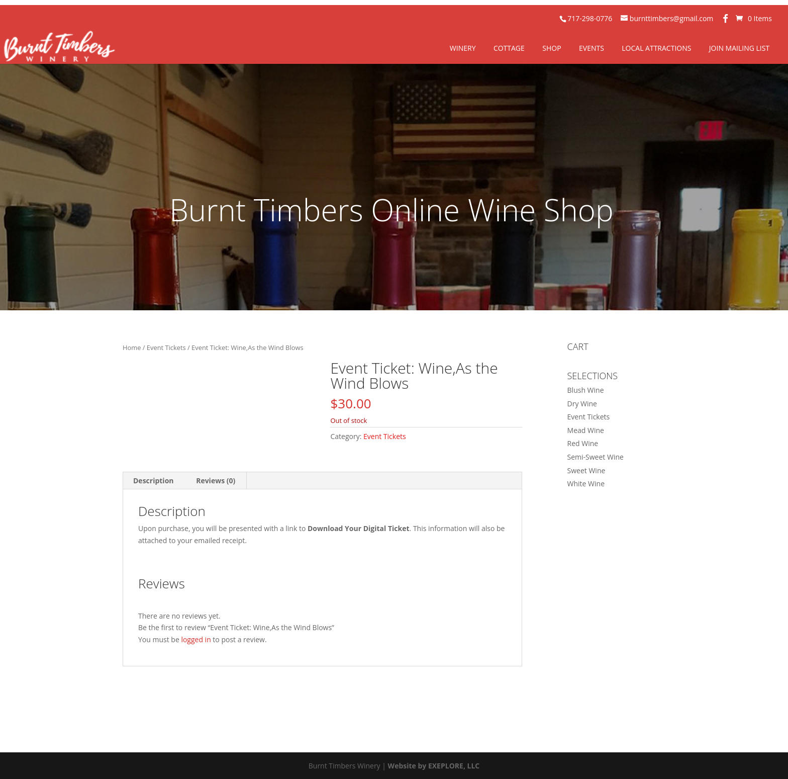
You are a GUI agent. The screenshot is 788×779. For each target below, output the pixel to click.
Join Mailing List (739, 48)
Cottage (509, 48)
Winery (463, 48)
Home (132, 347)
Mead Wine (585, 430)
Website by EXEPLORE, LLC (434, 765)
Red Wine (583, 443)
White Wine (586, 483)
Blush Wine (585, 390)
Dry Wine (582, 403)
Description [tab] (153, 480)
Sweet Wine (586, 470)
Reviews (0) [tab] (215, 480)
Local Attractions (656, 48)
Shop (551, 48)
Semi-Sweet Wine (595, 457)
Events (591, 48)
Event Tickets (166, 347)
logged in (196, 639)
